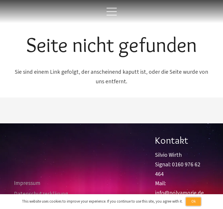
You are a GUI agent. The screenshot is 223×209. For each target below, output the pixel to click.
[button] (111, 12)
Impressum (27, 183)
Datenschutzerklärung (41, 194)
